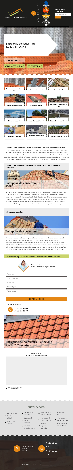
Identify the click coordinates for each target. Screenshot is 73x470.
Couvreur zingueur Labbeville (44, 426)
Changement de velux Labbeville (62, 425)
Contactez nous (35, 66)
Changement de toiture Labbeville (62, 419)
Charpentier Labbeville (61, 414)
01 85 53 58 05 (38, 7)
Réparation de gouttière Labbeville (28, 420)
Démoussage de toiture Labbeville (46, 419)
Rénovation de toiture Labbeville (29, 414)
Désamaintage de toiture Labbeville (46, 414)
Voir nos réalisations (14, 66)
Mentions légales (47, 465)
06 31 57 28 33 (38, 19)
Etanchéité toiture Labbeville (29, 427)
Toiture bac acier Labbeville (12, 422)
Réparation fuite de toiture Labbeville (12, 416)
